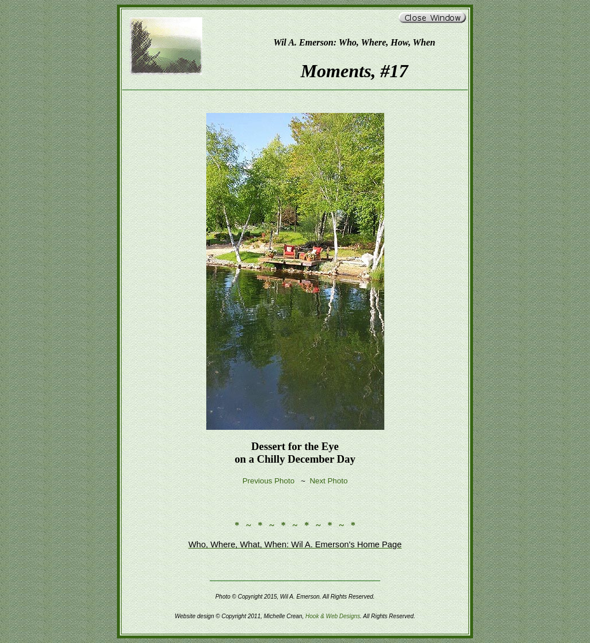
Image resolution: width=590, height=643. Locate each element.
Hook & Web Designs (332, 616)
